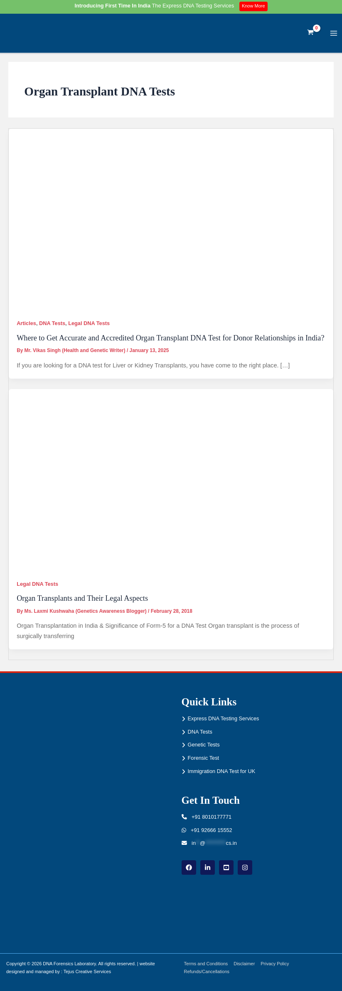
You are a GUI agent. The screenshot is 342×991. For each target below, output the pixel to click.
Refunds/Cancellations (207, 971)
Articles (26, 326)
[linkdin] (207, 867)
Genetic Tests (204, 744)
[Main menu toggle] (334, 35)
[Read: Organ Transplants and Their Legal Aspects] (171, 483)
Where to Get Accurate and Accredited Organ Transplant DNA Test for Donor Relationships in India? (170, 341)
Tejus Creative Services (87, 971)
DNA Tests (52, 326)
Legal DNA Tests (89, 326)
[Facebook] (189, 867)
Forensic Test (203, 758)
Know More (254, 6)
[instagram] (245, 867)
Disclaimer (245, 963)
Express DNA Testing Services (223, 718)
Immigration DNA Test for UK (222, 771)
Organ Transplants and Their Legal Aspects (82, 601)
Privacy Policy (277, 963)
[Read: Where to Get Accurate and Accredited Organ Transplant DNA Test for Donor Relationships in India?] (171, 222)
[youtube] (226, 867)
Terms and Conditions (207, 963)
